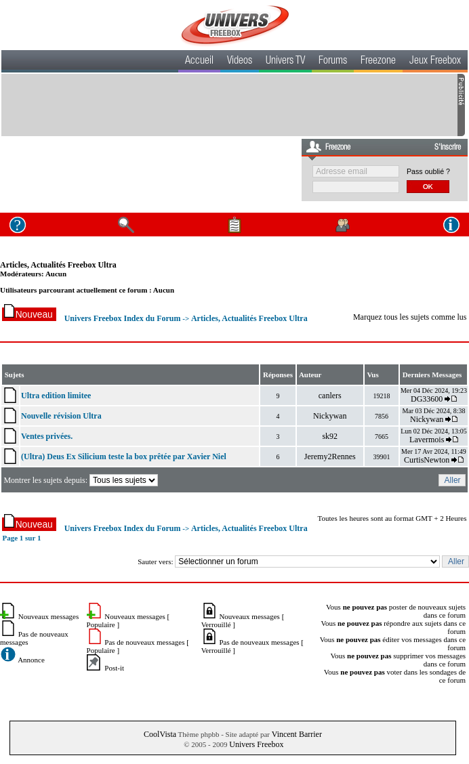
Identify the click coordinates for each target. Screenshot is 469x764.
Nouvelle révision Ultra (61, 416)
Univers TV (285, 61)
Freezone (378, 61)
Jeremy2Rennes (330, 456)
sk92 (330, 436)
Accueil (199, 61)
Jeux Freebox (435, 61)
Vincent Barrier (297, 734)
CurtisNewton (426, 460)
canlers (330, 395)
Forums (333, 61)
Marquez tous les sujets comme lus (410, 317)
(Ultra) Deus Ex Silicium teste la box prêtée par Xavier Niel (123, 456)
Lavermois (426, 439)
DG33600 (427, 399)
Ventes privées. (47, 436)
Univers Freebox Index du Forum (122, 318)
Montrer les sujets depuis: (81, 480)
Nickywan (329, 416)
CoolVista (160, 734)
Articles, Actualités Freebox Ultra (58, 265)
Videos (239, 61)
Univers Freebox (256, 744)
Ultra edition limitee (56, 395)
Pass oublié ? (428, 171)
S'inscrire (447, 148)
